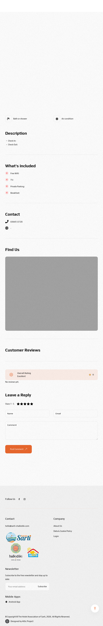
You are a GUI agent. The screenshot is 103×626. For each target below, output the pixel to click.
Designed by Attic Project (22, 621)
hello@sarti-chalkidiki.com (17, 526)
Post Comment (18, 449)
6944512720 (16, 222)
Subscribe (42, 586)
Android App (12, 602)
